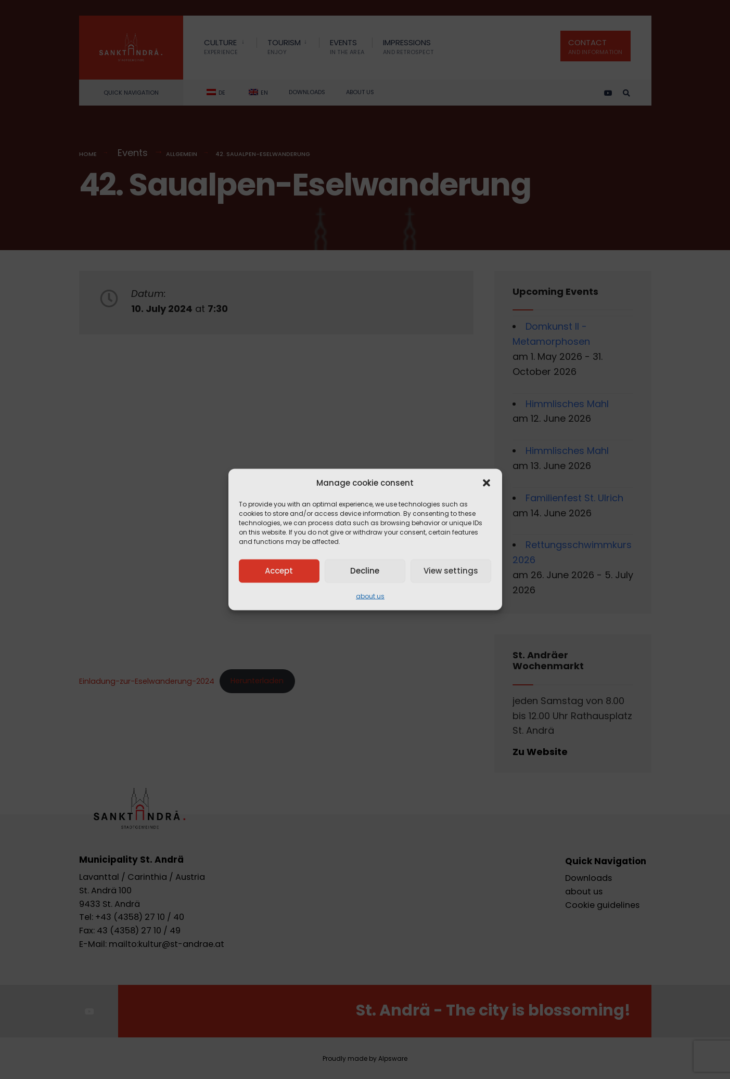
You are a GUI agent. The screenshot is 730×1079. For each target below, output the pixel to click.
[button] (486, 482)
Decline (364, 570)
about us (370, 595)
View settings (451, 570)
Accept (279, 570)
